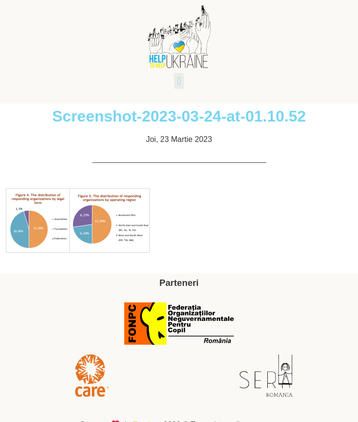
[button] (178, 81)
